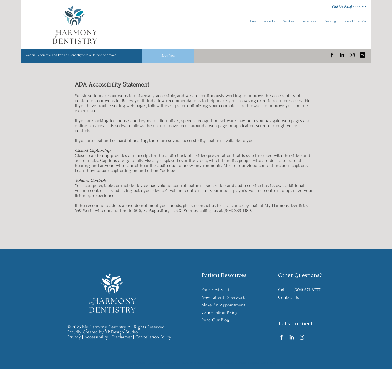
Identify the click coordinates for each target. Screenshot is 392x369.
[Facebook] (332, 55)
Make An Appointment (223, 304)
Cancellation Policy (153, 337)
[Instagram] (352, 55)
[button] (269, 21)
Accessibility (96, 337)
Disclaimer (122, 337)
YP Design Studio (121, 332)
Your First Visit (215, 289)
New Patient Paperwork (223, 297)
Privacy (74, 337)
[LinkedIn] (342, 55)
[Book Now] (168, 56)
